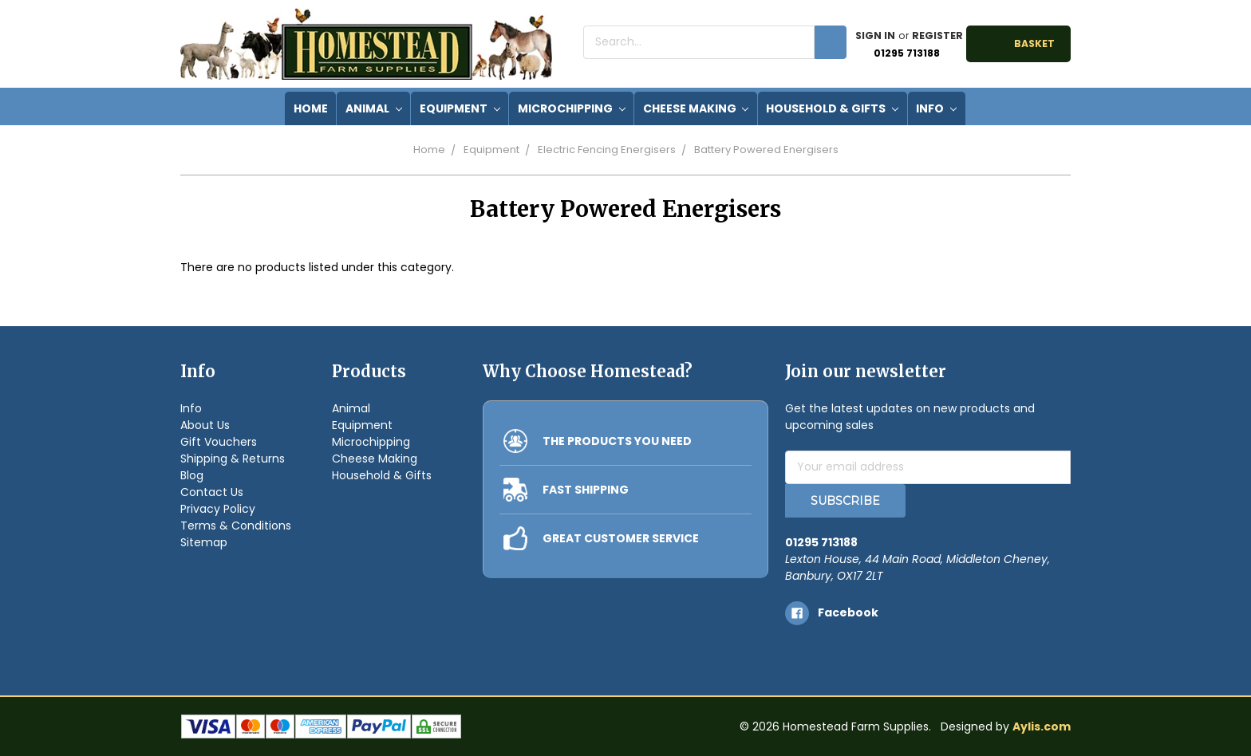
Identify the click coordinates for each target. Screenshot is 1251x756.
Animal (373, 108)
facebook (848, 612)
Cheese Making (696, 108)
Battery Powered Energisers (766, 149)
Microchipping (572, 108)
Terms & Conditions (235, 526)
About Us (205, 425)
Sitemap (203, 542)
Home (429, 149)
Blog (191, 475)
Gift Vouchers (218, 442)
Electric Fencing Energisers (607, 149)
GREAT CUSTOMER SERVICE (621, 538)
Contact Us (211, 492)
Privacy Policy (217, 509)
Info (936, 108)
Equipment (460, 108)
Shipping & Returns (232, 459)
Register (937, 35)
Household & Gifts (832, 108)
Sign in (875, 35)
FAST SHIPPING (586, 490)
